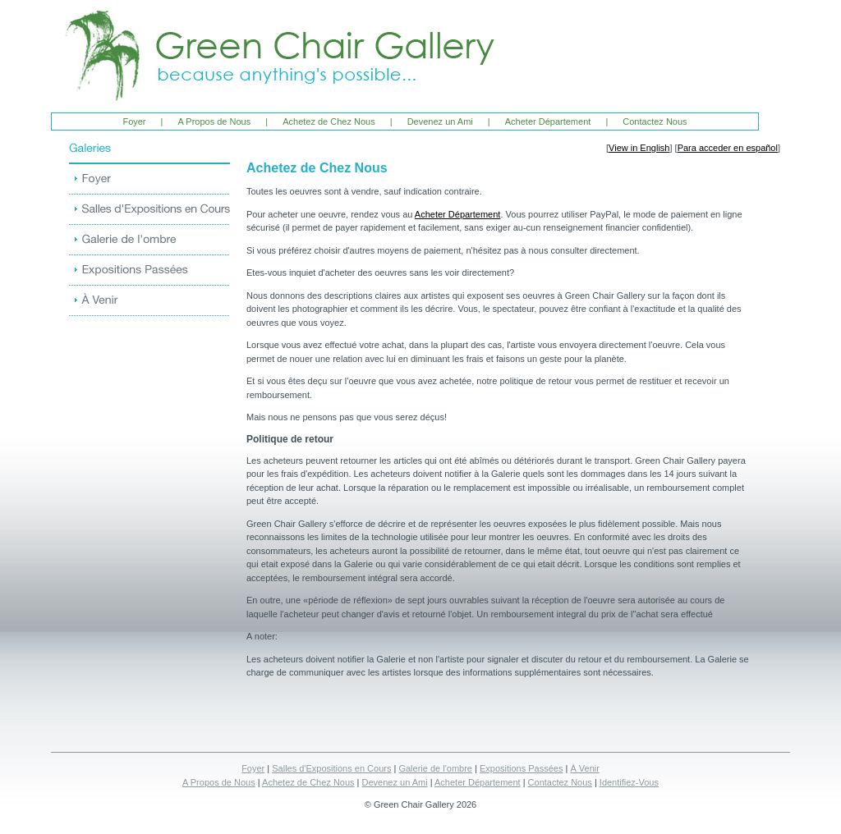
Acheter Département (548, 121)
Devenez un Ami (440, 121)
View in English (639, 148)
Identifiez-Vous (629, 782)
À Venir (584, 768)
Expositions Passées (521, 768)
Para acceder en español (728, 148)
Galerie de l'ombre (435, 768)
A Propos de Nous (214, 121)
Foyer (133, 121)
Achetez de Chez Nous (329, 121)
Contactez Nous (655, 121)
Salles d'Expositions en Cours (331, 768)
